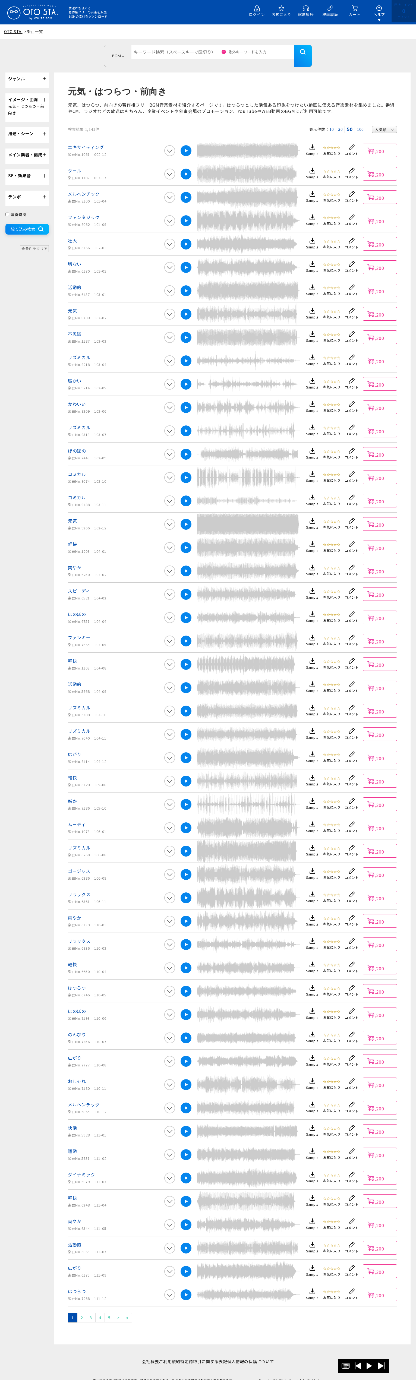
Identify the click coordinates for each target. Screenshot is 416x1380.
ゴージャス (79, 863)
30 (340, 121)
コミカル (77, 466)
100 (360, 121)
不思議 (74, 326)
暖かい (74, 372)
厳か (72, 793)
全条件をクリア (34, 240)
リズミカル (79, 349)
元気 (72, 302)
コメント (352, 145)
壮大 (72, 232)
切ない (74, 255)
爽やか (74, 559)
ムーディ (77, 816)
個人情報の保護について (259, 1353)
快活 (72, 1119)
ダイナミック (81, 1166)
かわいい (77, 396)
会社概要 (141, 1353)
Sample (312, 145)
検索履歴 (330, 14)
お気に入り (281, 14)
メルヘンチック (84, 185)
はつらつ (77, 979)
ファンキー (79, 629)
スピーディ (79, 582)
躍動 (72, 1143)
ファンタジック (84, 209)
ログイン (257, 14)
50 (349, 121)
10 (331, 121)
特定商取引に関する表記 (206, 1353)
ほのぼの (77, 442)
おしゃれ (77, 1073)
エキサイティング (86, 139)
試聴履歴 (306, 14)
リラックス (79, 886)
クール (74, 162)
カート (355, 14)
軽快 (72, 536)
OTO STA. (13, 31)
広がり (74, 746)
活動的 (74, 279)
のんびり (77, 1026)
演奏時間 (16, 206)
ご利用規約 (167, 1353)
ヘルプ (379, 14)
